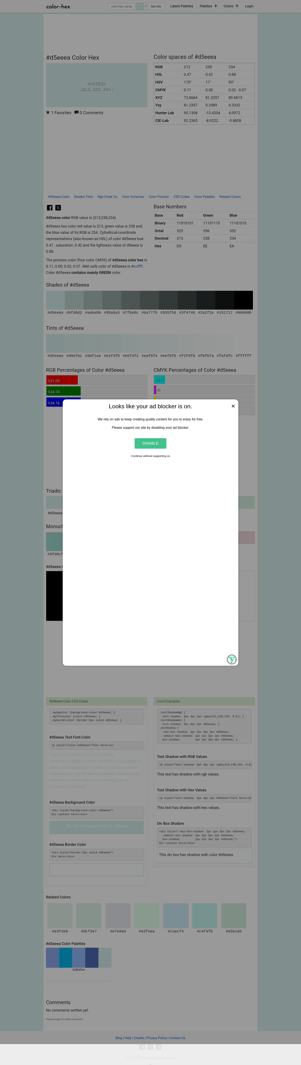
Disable (150, 443)
